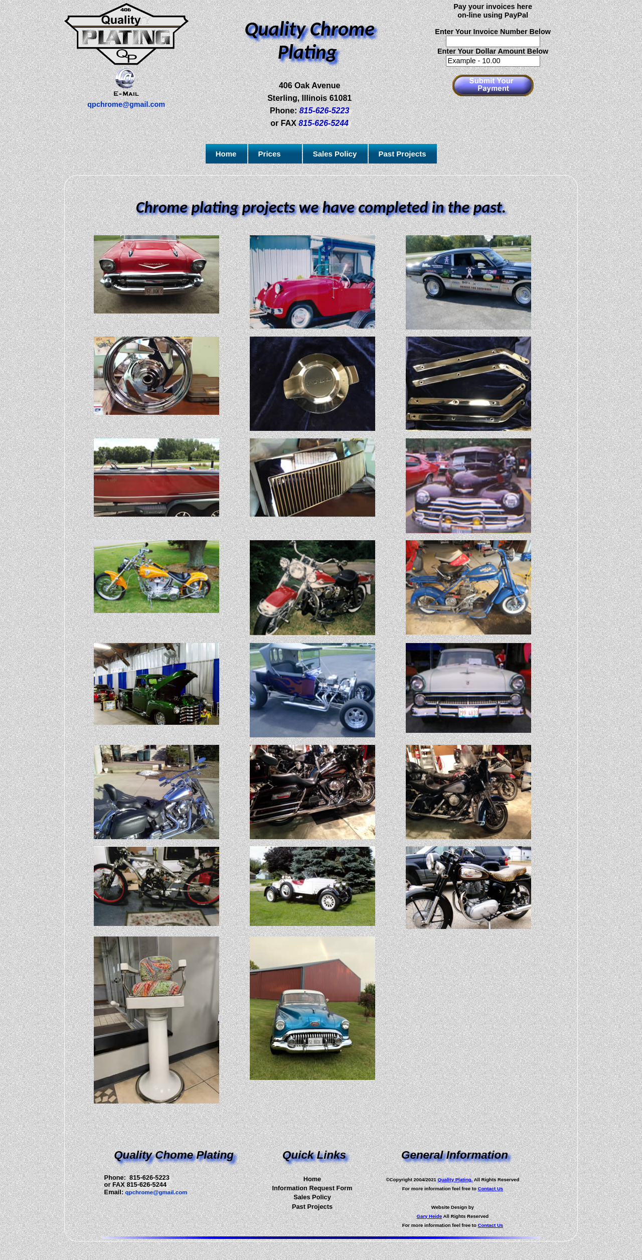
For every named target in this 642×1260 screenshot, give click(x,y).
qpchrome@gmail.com (156, 1192)
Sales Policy (312, 1197)
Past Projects (312, 1206)
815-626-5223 (324, 110)
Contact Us (491, 1188)
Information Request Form (312, 1188)
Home (312, 1179)
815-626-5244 (323, 123)
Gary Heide (429, 1216)
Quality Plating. (455, 1179)
